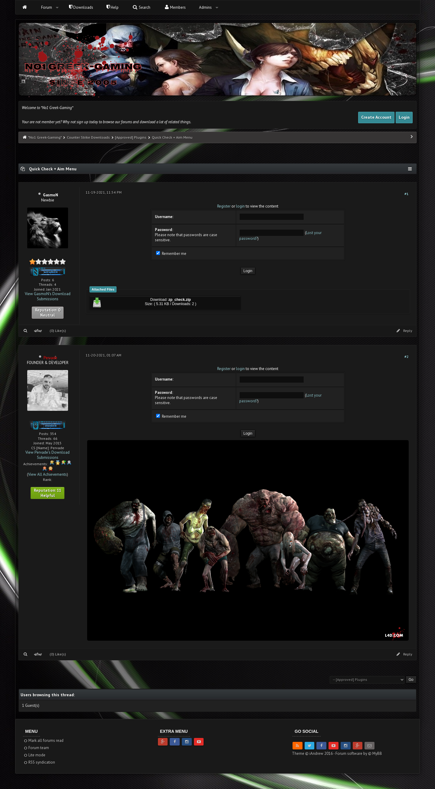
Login (404, 117)
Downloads (81, 7)
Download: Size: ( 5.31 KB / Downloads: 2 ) (144, 303)
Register (224, 206)
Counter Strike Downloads (88, 137)
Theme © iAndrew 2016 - (313, 753)
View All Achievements (47, 474)
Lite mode (34, 755)
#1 (406, 194)
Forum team (36, 747)
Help (112, 7)
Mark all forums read (43, 740)
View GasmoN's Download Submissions (47, 296)
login (240, 206)
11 (59, 490)
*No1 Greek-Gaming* (44, 137)
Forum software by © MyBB (358, 753)
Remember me (171, 253)
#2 (406, 356)
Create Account (376, 117)
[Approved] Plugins (130, 137)
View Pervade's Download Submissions (47, 455)
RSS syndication (39, 762)
